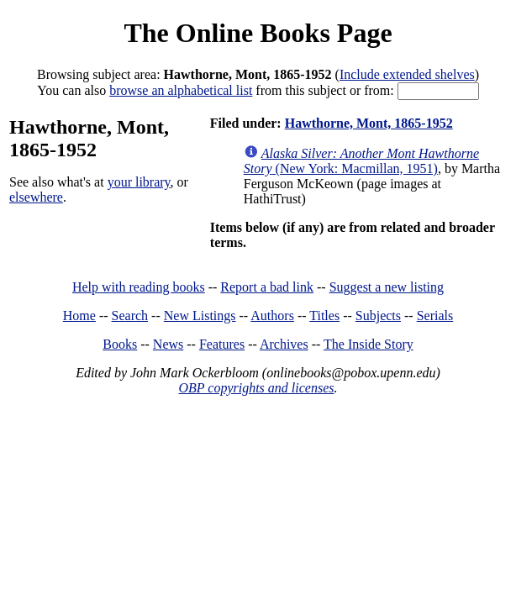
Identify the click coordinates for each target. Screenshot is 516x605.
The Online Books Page (258, 33)
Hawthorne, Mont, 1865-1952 (369, 123)
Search (130, 315)
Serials (435, 315)
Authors (272, 315)
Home (79, 315)
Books (120, 344)
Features (222, 344)
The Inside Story (368, 344)
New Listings (200, 315)
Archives (284, 344)
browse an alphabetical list (180, 90)
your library (139, 182)
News (168, 344)
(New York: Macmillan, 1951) (361, 161)
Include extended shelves (407, 74)
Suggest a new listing (386, 287)
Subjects (378, 315)
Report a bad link (266, 287)
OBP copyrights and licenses (256, 388)
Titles (324, 315)
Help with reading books (138, 287)
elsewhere (36, 197)
